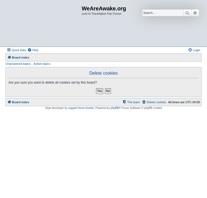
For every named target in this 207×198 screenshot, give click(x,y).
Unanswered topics (18, 63)
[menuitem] (32, 50)
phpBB (114, 107)
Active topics (42, 63)
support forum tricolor (81, 107)
